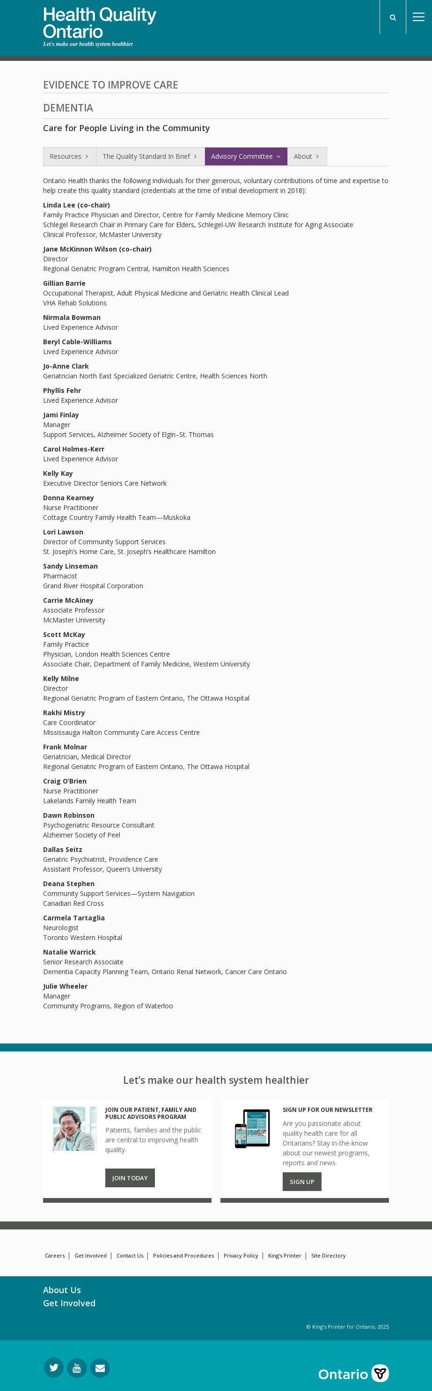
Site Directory (328, 1255)
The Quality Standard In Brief (150, 156)
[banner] (100, 19)
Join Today (130, 1178)
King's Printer (284, 1255)
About (307, 156)
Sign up (302, 1181)
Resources (70, 156)
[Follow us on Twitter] (54, 1367)
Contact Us (130, 1255)
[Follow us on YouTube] (77, 1368)
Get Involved (90, 1255)
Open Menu (419, 17)
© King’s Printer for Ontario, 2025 (348, 1326)
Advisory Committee (246, 156)
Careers (55, 1255)
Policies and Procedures (183, 1255)
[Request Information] (100, 1368)
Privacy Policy (241, 1255)
